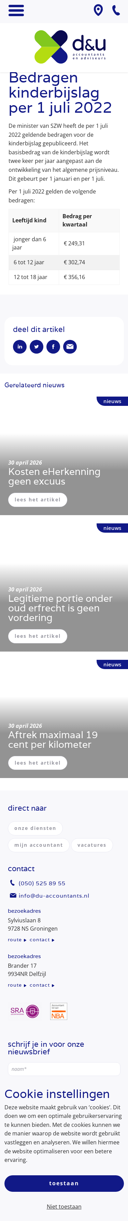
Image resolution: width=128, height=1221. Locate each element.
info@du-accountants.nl (54, 895)
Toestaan (64, 1183)
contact (40, 939)
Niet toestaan (64, 1206)
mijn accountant (38, 845)
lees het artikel (38, 499)
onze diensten (35, 828)
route (15, 939)
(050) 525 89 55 (42, 883)
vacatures (91, 845)
